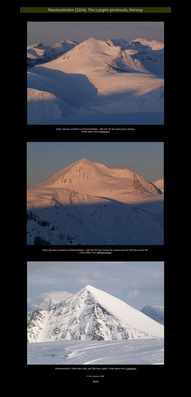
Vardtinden (104, 131)
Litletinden (131, 368)
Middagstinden (104, 252)
